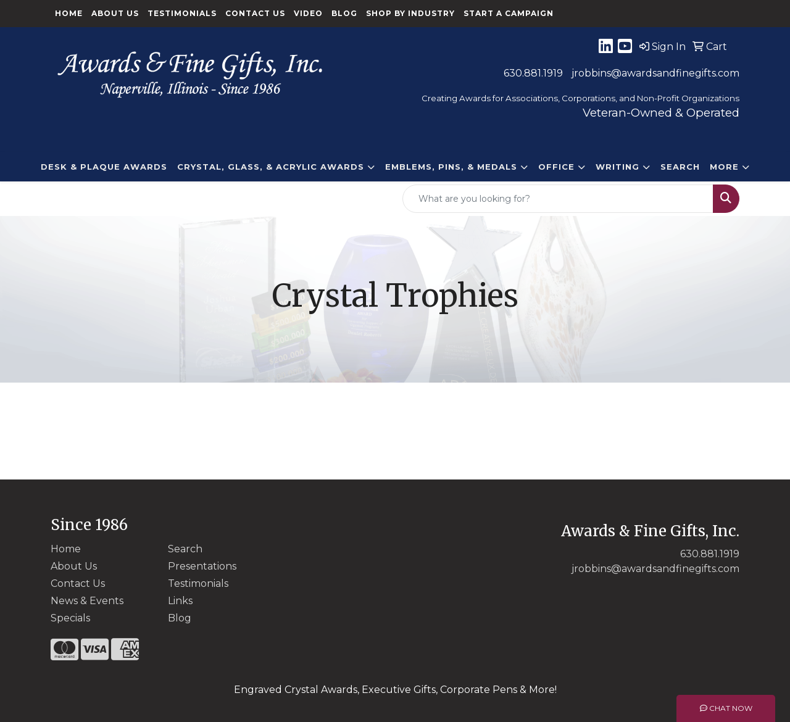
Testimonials (182, 13)
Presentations (202, 566)
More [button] (724, 167)
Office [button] (556, 167)
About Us (115, 13)
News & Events (87, 601)
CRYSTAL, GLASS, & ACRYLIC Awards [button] (270, 167)
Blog (344, 13)
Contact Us (255, 13)
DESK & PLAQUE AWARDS (104, 167)
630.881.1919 (533, 73)
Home (69, 13)
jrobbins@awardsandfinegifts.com (655, 73)
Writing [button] (617, 167)
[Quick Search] (557, 199)
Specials (70, 618)
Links (180, 601)
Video (308, 13)
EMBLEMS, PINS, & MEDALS (451, 167)
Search (680, 167)
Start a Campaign (509, 13)
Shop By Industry (410, 13)
